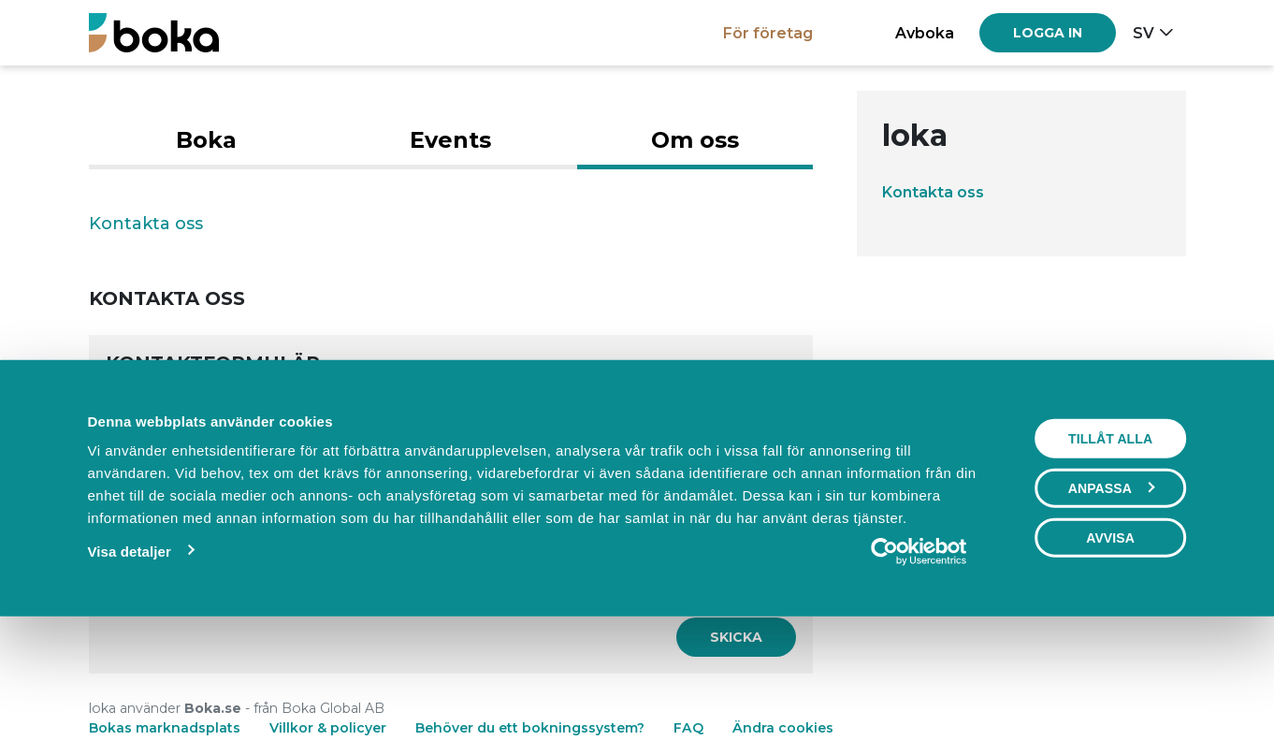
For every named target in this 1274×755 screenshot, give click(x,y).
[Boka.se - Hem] (154, 32)
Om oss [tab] (695, 139)
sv (1143, 32)
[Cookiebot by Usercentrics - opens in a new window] (919, 674)
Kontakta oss (933, 191)
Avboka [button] (924, 32)
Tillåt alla (1110, 560)
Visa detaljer (128, 673)
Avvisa (1110, 659)
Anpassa (1111, 610)
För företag (768, 32)
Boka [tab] (206, 139)
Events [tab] (450, 139)
